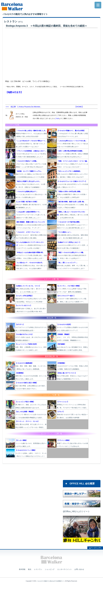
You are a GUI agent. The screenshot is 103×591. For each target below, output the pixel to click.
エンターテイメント (64, 569)
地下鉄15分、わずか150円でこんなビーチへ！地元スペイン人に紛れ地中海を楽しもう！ (72, 225)
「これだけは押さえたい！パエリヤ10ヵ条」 (72, 141)
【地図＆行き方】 (14, 92)
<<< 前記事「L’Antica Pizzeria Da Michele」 (24, 107)
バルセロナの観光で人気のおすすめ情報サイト (51, 581)
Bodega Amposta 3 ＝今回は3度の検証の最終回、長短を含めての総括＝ (46, 25)
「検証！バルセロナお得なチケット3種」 (70, 252)
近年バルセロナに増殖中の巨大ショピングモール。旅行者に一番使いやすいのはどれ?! (72, 174)
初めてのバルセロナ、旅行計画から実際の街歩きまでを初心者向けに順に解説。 (31, 235)
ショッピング (49, 569)
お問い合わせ (79, 569)
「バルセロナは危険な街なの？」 (27, 191)
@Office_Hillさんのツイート (76, 511)
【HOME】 (79, 107)
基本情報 (22, 569)
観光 (29, 569)
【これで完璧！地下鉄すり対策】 (27, 201)
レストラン (13, 21)
